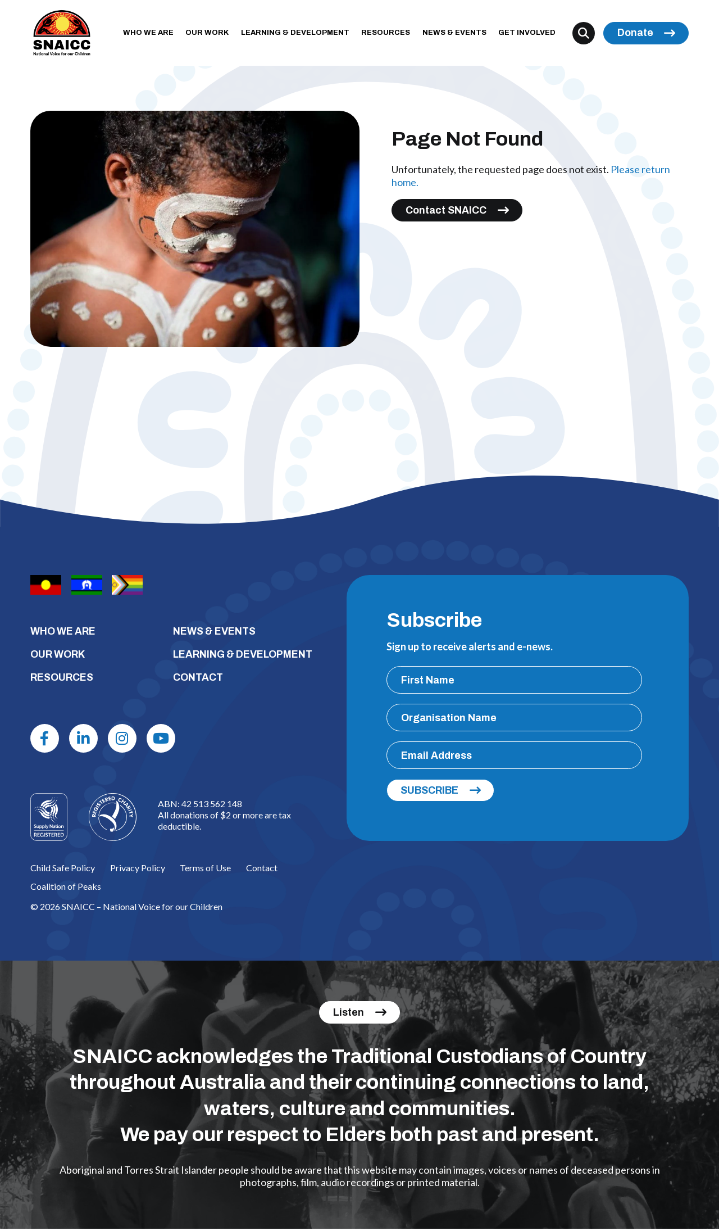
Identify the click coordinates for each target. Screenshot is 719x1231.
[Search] (583, 34)
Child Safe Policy (62, 870)
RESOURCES (389, 34)
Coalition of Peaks (65, 888)
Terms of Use (205, 870)
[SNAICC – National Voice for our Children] (63, 34)
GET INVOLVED (530, 34)
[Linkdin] (85, 740)
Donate (635, 34)
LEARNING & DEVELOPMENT (298, 34)
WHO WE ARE (151, 34)
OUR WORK (210, 34)
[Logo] (112, 819)
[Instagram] (126, 740)
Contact (261, 870)
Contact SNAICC (446, 209)
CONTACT (198, 678)
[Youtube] (166, 740)
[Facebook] (45, 740)
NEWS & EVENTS (457, 34)
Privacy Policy (137, 870)
